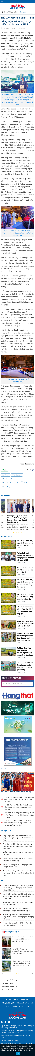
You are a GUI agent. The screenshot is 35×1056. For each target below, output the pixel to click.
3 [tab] (19, 532)
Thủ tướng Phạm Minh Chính (12, 483)
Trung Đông (6, 487)
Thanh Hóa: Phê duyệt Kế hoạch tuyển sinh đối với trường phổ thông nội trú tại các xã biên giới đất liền (18, 888)
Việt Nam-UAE (17, 475)
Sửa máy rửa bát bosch (9, 990)
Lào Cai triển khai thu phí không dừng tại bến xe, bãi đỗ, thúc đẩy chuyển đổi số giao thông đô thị (18, 896)
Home (5, 12)
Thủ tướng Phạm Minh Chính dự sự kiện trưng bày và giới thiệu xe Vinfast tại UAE (17, 21)
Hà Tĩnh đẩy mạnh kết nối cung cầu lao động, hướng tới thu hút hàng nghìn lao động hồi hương (18, 917)
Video (3, 769)
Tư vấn (14, 1006)
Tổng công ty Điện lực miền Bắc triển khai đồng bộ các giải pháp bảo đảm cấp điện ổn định (18, 838)
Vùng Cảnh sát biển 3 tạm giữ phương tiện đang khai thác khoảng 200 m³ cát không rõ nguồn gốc (18, 846)
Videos (27, 1006)
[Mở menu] (2, 1)
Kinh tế (15, 1000)
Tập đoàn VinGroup (9, 479)
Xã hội (3, 881)
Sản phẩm (23, 12)
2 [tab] (16, 532)
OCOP (8, 1006)
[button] (33, 1)
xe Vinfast (6, 475)
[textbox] (17, 683)
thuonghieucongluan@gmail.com (15, 1035)
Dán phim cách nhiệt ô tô (9, 986)
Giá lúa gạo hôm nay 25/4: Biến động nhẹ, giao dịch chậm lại (25, 596)
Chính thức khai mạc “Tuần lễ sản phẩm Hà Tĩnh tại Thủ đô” (25, 623)
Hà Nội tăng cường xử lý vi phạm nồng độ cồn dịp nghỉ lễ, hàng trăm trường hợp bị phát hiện (18, 873)
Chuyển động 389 (8, 1003)
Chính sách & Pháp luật (24, 1003)
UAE (25, 483)
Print (4, 470)
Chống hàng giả (12, 932)
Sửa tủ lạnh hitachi (7, 983)
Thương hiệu (13, 12)
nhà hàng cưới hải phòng (9, 980)
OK (18, 1053)
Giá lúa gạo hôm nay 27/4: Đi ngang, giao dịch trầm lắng (25, 570)
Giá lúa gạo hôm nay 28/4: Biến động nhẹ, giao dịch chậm (25, 543)
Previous (7, 532)
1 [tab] (13, 532)
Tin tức (8, 1000)
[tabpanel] (18, 516)
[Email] (9, 1022)
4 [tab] (22, 532)
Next (28, 532)
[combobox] (17, 684)
